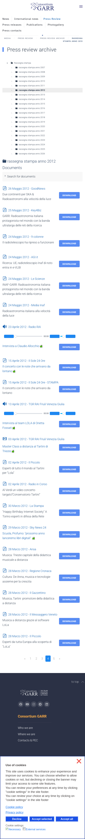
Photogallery (56, 24)
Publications (35, 24)
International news (26, 19)
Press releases (12, 24)
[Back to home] (42, 6)
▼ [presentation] (7, 63)
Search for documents (21, 176)
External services (36, 829)
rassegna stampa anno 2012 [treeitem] (32, 90)
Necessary (14, 829)
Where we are (26, 734)
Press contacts (12, 30)
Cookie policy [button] (14, 807)
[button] (81, 6)
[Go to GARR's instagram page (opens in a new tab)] (34, 704)
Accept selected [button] (42, 818)
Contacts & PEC (28, 740)
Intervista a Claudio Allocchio (22, 346)
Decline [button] (17, 818)
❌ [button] (78, 761)
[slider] (28, 336)
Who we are (25, 728)
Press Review (52, 19)
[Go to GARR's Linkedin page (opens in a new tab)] (47, 704)
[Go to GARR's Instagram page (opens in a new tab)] (21, 704)
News (5, 19)
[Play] (9, 336)
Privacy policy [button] (14, 812)
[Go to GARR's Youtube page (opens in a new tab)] (27, 704)
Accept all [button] (67, 818)
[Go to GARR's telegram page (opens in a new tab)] (40, 704)
